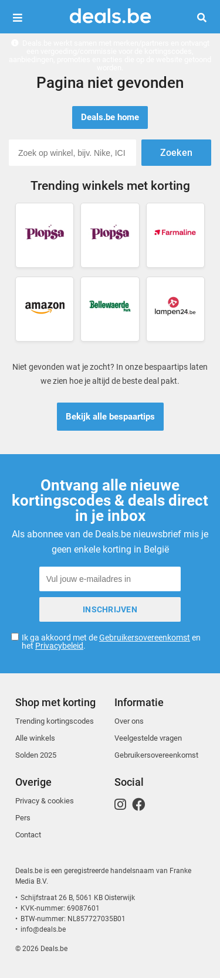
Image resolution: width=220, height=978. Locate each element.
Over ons (129, 721)
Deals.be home (110, 117)
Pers (23, 817)
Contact (28, 834)
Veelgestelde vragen (148, 738)
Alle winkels (35, 738)
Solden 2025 (35, 755)
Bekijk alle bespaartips (110, 416)
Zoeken (206, 17)
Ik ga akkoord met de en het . (111, 641)
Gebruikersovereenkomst (144, 637)
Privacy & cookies (44, 800)
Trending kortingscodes (54, 721)
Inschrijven (110, 609)
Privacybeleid (59, 645)
